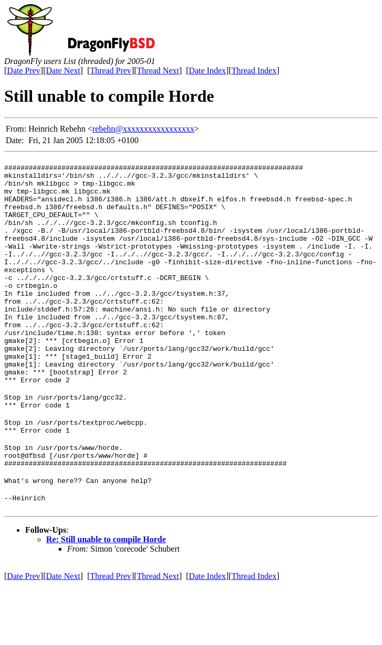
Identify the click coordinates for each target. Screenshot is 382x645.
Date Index (207, 70)
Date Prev (23, 70)
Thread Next (158, 70)
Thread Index (254, 70)
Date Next (63, 70)
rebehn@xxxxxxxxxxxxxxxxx (143, 128)
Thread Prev (110, 70)
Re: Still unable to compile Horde (106, 599)
